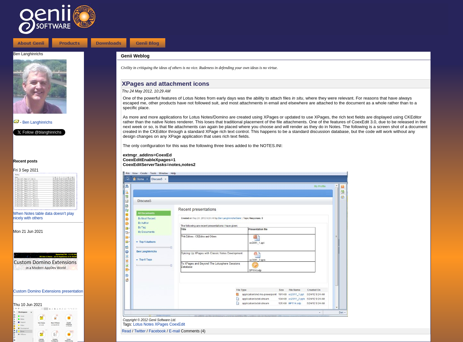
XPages (161, 324)
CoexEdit (177, 324)
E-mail (174, 331)
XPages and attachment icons (165, 83)
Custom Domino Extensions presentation (48, 289)
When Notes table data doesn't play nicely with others (45, 213)
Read (126, 331)
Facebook (157, 331)
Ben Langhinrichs (37, 122)
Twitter (139, 331)
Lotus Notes (143, 324)
